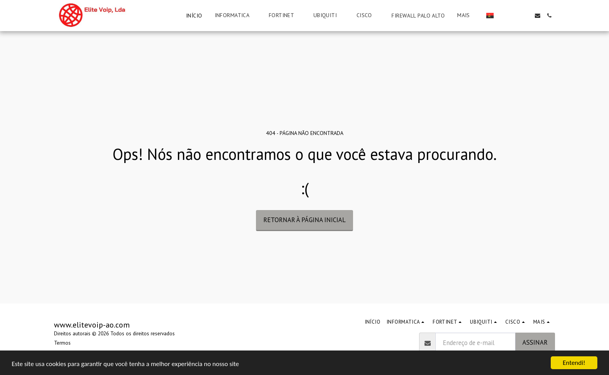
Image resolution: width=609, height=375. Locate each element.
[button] (235, 15)
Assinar (535, 342)
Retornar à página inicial (304, 220)
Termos (62, 343)
